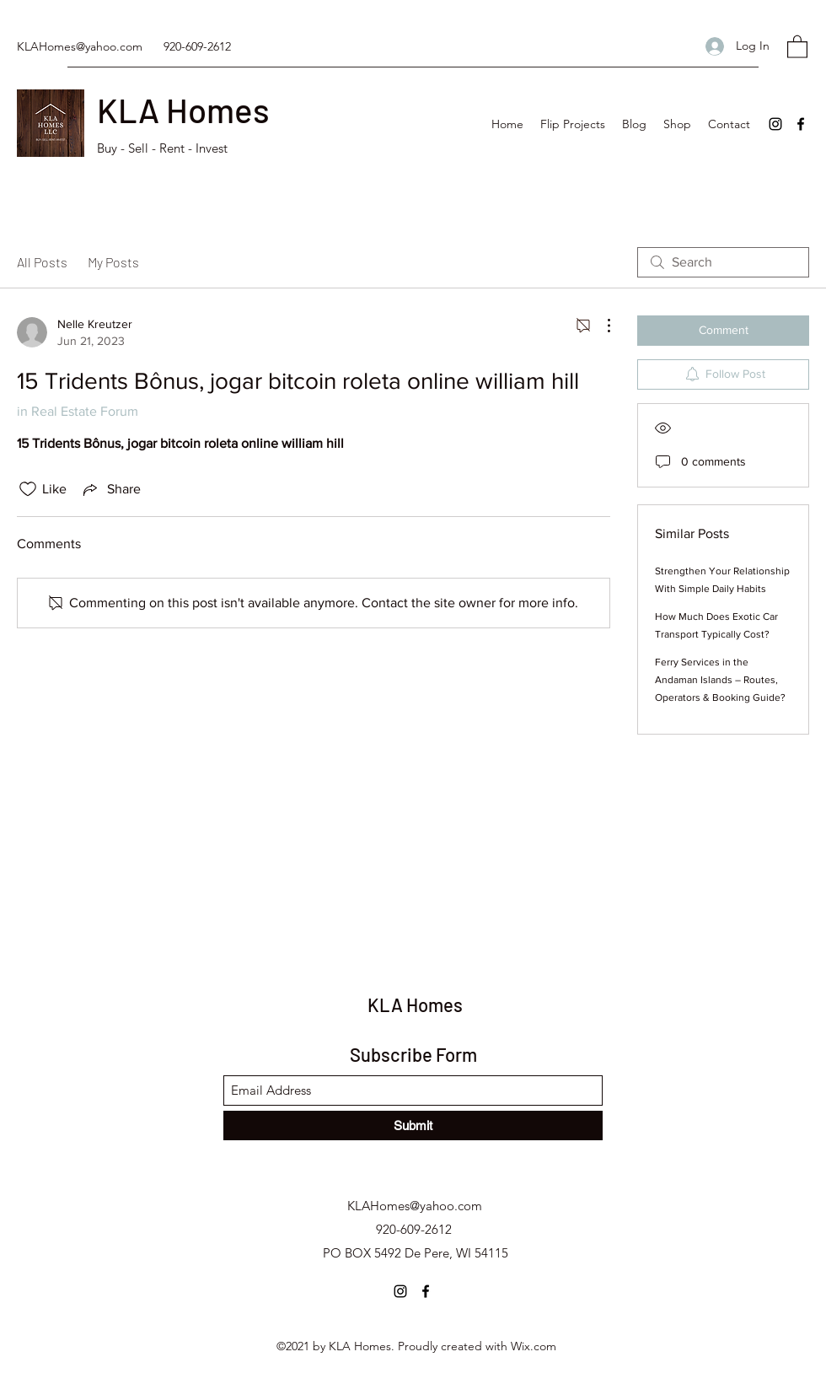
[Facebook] (800, 124)
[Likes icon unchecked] (28, 489)
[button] (797, 46)
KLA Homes (183, 109)
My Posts (113, 262)
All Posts (42, 262)
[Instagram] (775, 124)
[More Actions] (600, 325)
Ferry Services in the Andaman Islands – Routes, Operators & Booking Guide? (720, 679)
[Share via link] (110, 489)
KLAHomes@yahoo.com (79, 46)
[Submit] (413, 1125)
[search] (723, 262)
